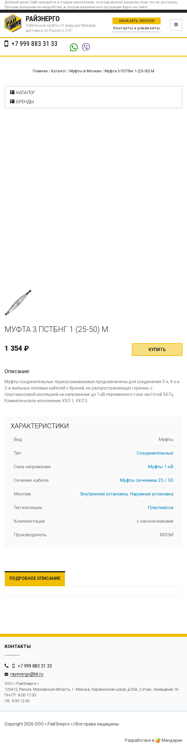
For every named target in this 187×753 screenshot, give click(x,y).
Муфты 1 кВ (160, 466)
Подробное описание (34, 578)
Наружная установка (151, 494)
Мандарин (168, 740)
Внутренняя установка (104, 494)
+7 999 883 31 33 (34, 44)
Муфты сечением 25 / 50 (146, 480)
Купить (157, 349)
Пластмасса (160, 507)
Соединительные (155, 453)
